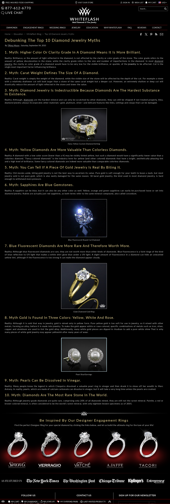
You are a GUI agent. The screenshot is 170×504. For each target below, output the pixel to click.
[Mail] (161, 34)
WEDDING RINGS (57, 27)
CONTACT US (84, 495)
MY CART (152, 3)
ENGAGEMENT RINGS (33, 27)
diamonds (28, 99)
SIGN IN (126, 3)
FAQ (130, 27)
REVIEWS (141, 27)
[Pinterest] (151, 34)
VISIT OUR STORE (85, 3)
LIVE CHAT (14, 13)
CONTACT (157, 27)
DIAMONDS (11, 27)
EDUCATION (92, 27)
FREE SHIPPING (20, 3)
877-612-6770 (18, 8)
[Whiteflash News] (156, 34)
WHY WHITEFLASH (113, 27)
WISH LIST (139, 3)
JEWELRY (75, 27)
